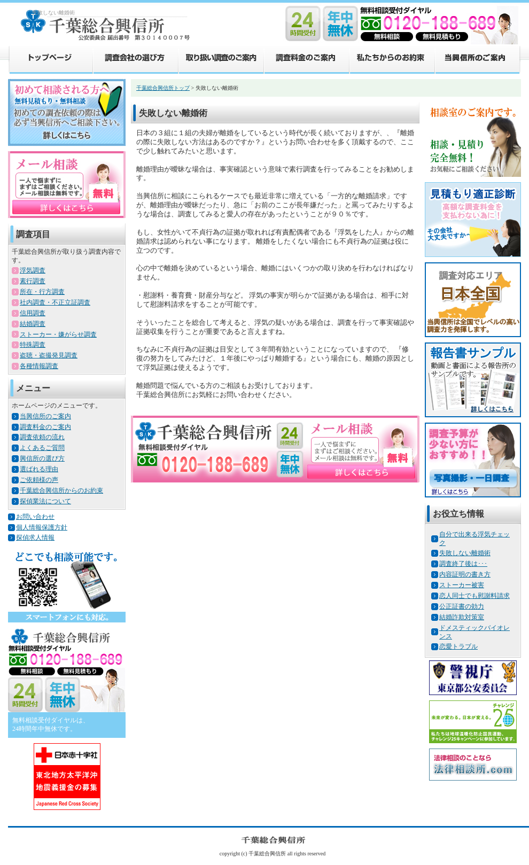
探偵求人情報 (35, 537)
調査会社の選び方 (135, 59)
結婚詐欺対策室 (461, 617)
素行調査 (32, 281)
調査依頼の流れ (42, 437)
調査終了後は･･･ (463, 563)
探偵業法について (45, 501)
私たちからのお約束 (391, 59)
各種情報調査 (39, 366)
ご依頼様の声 (39, 480)
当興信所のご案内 (477, 59)
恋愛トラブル (458, 646)
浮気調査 (32, 270)
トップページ (50, 59)
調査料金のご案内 (306, 59)
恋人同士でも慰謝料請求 (474, 595)
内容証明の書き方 (465, 574)
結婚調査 (32, 324)
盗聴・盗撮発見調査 (48, 355)
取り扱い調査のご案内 (220, 59)
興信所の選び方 (42, 458)
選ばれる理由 (39, 469)
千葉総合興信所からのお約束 (61, 490)
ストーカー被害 (461, 585)
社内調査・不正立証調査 (55, 302)
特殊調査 (32, 344)
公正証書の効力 (461, 606)
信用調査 (32, 313)
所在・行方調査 (42, 291)
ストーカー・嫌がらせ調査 (58, 334)
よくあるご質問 (42, 447)
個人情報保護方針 (41, 527)
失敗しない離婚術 (465, 553)
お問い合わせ (35, 516)
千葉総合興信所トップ (163, 88)
